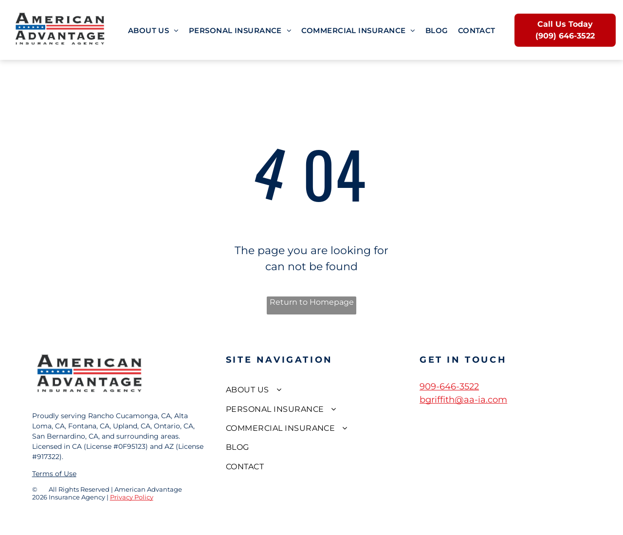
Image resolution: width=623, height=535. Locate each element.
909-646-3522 (449, 386)
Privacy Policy (131, 497)
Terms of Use (54, 473)
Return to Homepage (312, 302)
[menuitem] (153, 31)
